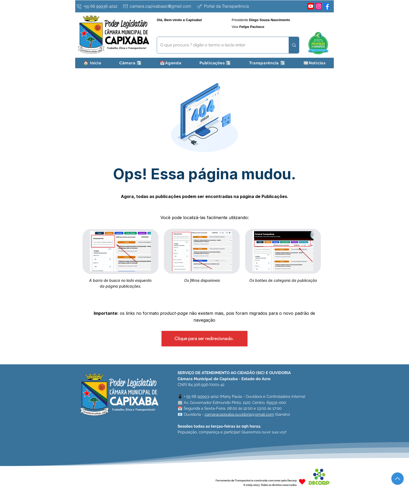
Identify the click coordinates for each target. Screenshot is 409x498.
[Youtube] (310, 6)
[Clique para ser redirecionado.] (204, 338)
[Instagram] (318, 6)
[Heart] (302, 481)
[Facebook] (326, 6)
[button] (130, 63)
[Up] (397, 478)
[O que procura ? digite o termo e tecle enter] (219, 45)
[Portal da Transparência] (238, 6)
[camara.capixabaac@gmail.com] (158, 6)
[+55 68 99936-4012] (98, 6)
